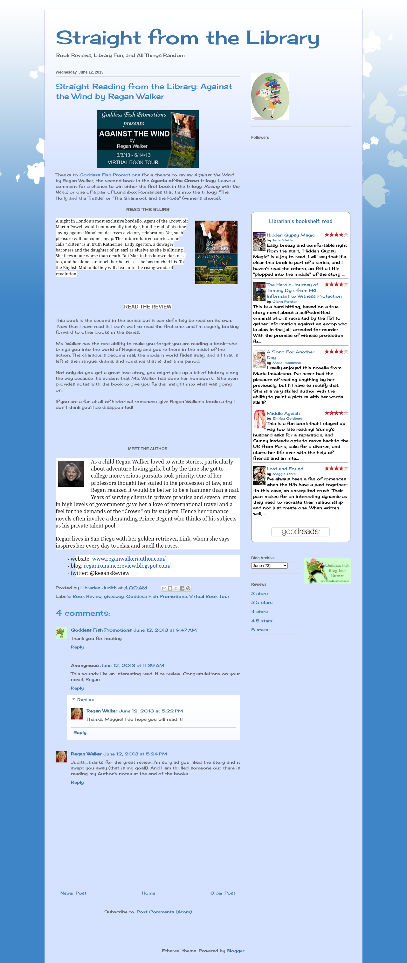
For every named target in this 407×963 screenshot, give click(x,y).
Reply (77, 646)
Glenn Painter (284, 301)
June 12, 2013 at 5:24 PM (135, 753)
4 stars (259, 611)
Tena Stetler (283, 240)
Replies (85, 699)
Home (148, 893)
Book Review (87, 596)
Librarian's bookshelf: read (301, 221)
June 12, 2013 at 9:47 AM (165, 630)
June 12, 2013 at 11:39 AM (132, 665)
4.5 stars (261, 620)
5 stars (259, 629)
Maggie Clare (284, 474)
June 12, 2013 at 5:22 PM (151, 710)
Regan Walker (101, 710)
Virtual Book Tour (210, 596)
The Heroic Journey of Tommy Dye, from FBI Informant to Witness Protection (304, 290)
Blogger (236, 950)
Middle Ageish (283, 413)
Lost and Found (285, 468)
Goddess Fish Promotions (109, 174)
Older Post (222, 893)
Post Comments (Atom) (164, 911)
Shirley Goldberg (287, 418)
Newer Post (73, 893)
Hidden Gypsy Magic (291, 234)
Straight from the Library (188, 37)
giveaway (114, 596)
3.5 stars (261, 602)
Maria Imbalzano (286, 363)
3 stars (259, 593)
